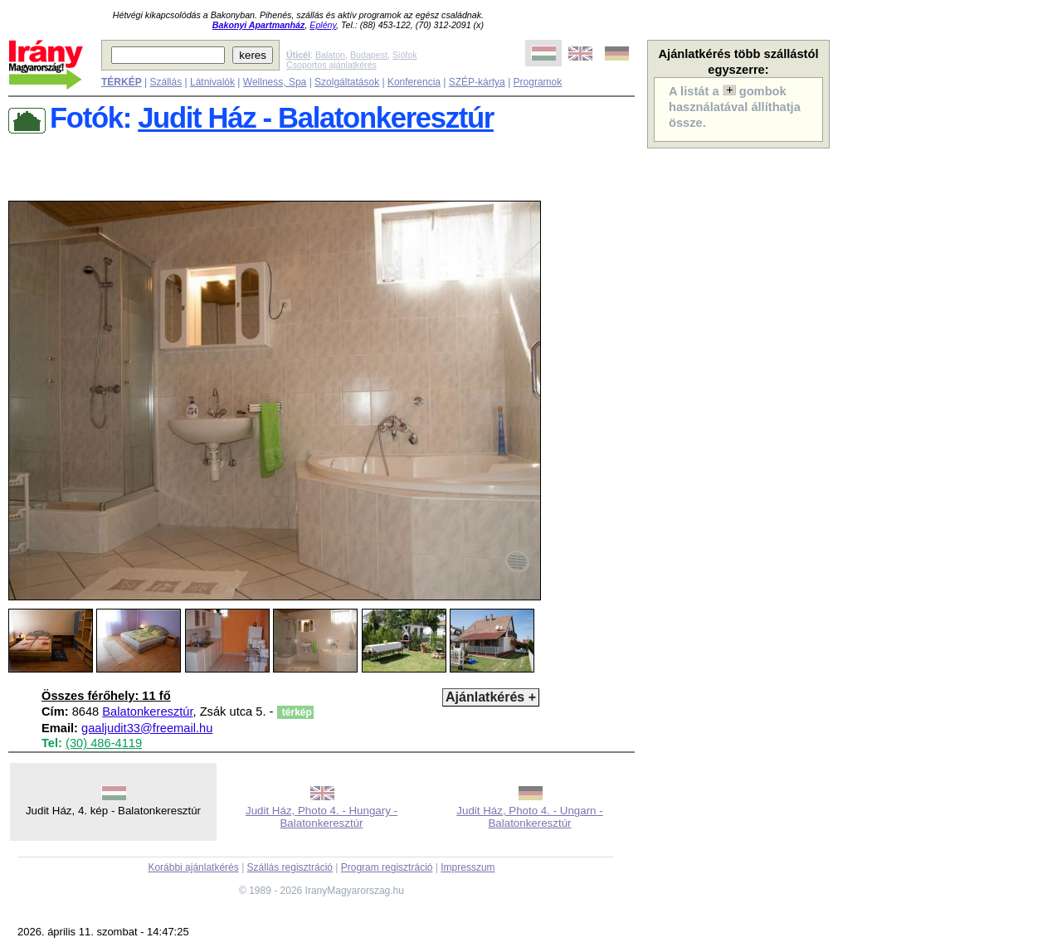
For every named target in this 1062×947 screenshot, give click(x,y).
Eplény (322, 25)
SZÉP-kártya (477, 82)
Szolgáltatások (346, 82)
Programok (538, 82)
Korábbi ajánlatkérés (193, 867)
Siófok (404, 55)
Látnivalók (212, 82)
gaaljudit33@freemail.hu (146, 728)
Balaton (330, 55)
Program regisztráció (387, 867)
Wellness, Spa (274, 82)
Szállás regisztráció (290, 867)
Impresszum (467, 867)
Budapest (368, 55)
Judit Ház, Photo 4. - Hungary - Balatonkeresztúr (321, 816)
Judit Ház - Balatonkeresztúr (316, 118)
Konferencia (414, 82)
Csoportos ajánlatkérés (331, 65)
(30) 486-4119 (104, 743)
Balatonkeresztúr (147, 711)
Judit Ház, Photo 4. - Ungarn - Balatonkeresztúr (529, 816)
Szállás (165, 82)
